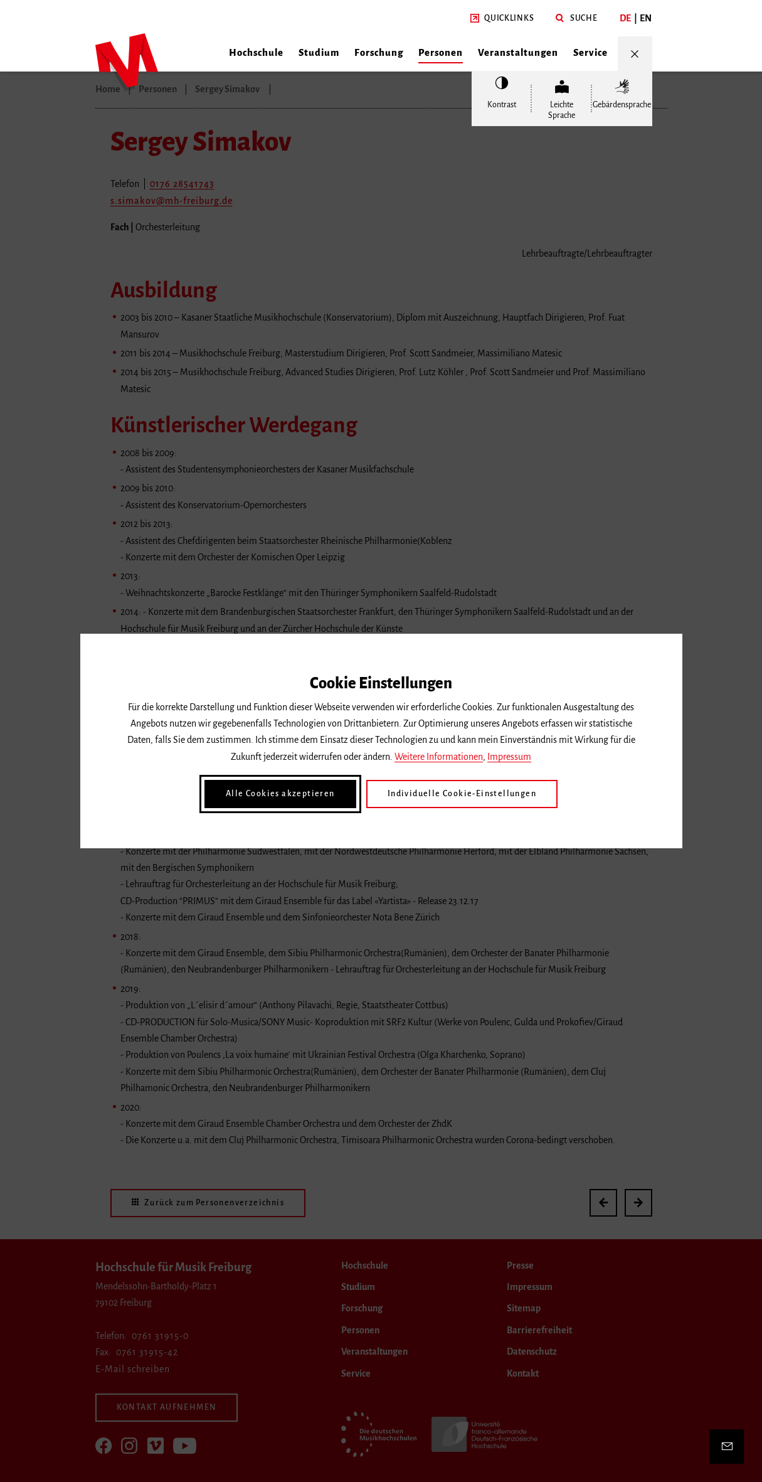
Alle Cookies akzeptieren (280, 793)
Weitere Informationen (438, 757)
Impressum (509, 757)
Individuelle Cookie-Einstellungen (462, 793)
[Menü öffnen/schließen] (635, 53)
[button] (502, 18)
